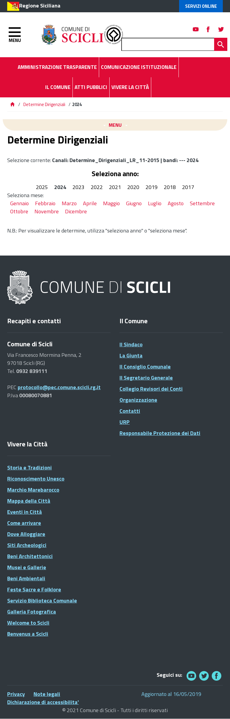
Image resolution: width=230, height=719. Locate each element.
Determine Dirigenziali (44, 104)
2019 (152, 187)
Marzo (69, 203)
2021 (115, 187)
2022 (97, 187)
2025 (42, 187)
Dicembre (76, 211)
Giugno (134, 203)
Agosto (176, 203)
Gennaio (19, 203)
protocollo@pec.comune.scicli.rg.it (59, 387)
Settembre (202, 203)
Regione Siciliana (39, 5)
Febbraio (45, 203)
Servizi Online (201, 6)
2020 (133, 187)
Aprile (90, 203)
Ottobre (19, 211)
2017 (188, 187)
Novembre (46, 211)
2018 (170, 187)
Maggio (111, 203)
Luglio (154, 203)
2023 (78, 187)
